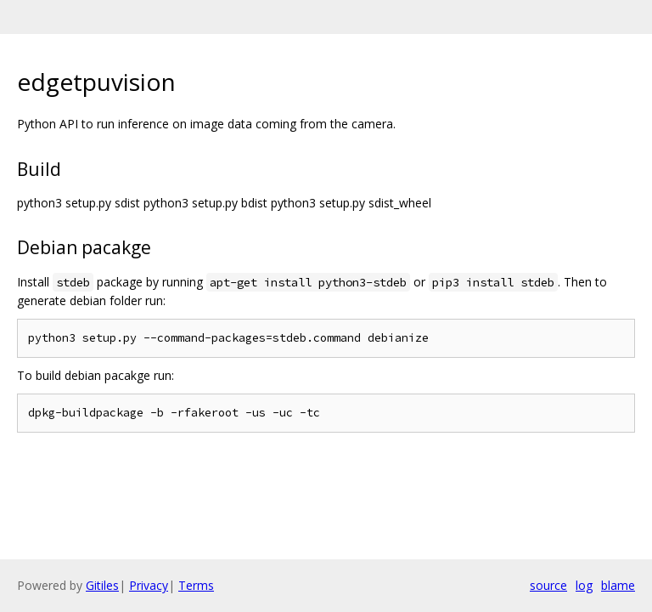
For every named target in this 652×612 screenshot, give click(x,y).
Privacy (148, 585)
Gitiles (102, 585)
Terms (196, 585)
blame (618, 585)
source (548, 585)
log (584, 585)
